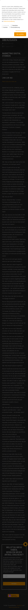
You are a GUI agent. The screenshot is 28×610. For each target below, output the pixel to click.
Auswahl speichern (20, 30)
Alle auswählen (20, 34)
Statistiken (14, 25)
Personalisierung (14, 27)
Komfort (5, 27)
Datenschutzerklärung (9, 21)
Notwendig (5, 25)
